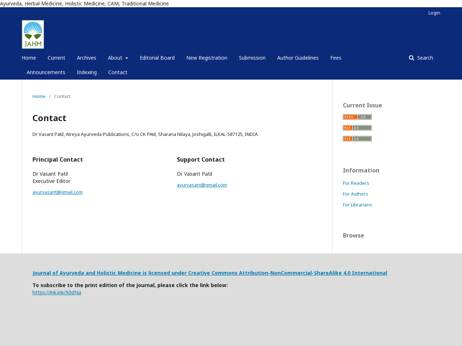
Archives (86, 57)
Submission (252, 57)
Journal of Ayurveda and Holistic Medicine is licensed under (110, 272)
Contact (117, 72)
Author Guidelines (298, 57)
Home (29, 57)
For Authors (355, 194)
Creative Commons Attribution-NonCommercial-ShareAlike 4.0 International (287, 272)
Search (424, 57)
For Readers (356, 183)
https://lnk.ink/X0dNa (56, 292)
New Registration (206, 57)
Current (56, 57)
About (116, 57)
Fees (335, 57)
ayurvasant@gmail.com (57, 192)
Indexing (87, 72)
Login (434, 12)
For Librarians (357, 204)
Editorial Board (157, 57)
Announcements (46, 72)
